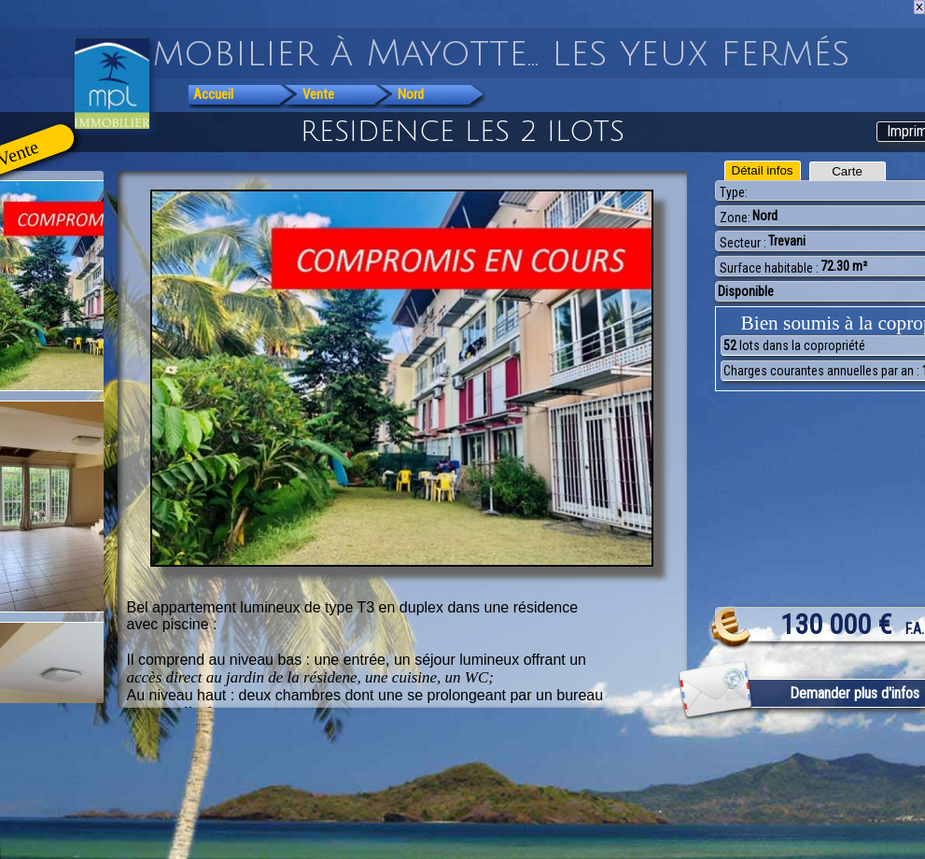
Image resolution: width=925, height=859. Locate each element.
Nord (411, 94)
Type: (734, 192)
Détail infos (762, 170)
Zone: (735, 217)
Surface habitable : (769, 268)
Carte (847, 171)
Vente (318, 94)
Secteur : (743, 242)
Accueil (213, 94)
